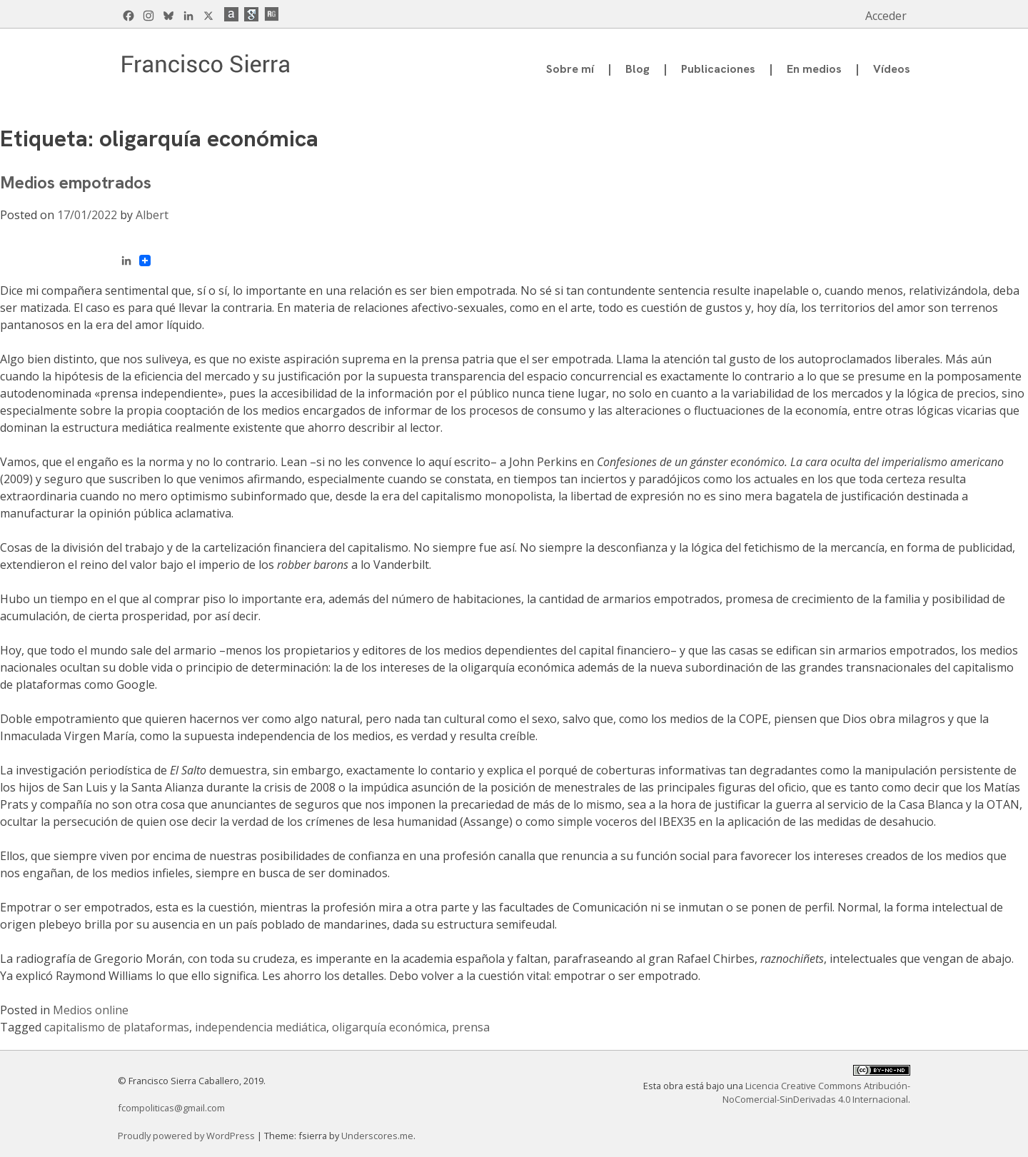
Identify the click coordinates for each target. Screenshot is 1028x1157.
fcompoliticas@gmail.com (171, 1107)
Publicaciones (718, 68)
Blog (637, 68)
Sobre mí (570, 68)
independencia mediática (260, 1027)
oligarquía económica (389, 1027)
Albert (152, 215)
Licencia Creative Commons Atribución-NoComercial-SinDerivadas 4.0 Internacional (816, 1092)
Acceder (886, 16)
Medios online (90, 1010)
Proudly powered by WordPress (187, 1135)
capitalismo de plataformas (116, 1027)
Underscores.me (377, 1135)
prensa (471, 1027)
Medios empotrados (75, 182)
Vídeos (891, 68)
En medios (814, 68)
